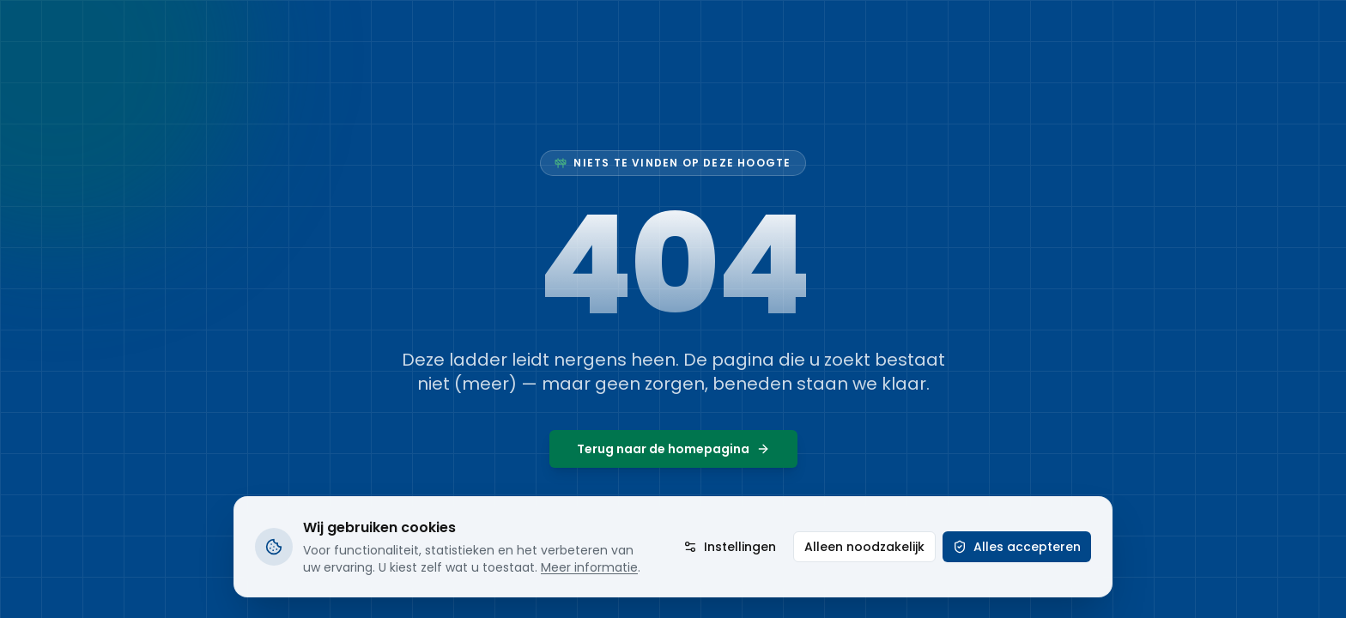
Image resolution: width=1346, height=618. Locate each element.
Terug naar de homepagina (673, 448)
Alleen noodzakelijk (864, 546)
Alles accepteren (1017, 546)
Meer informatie (589, 567)
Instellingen (729, 546)
